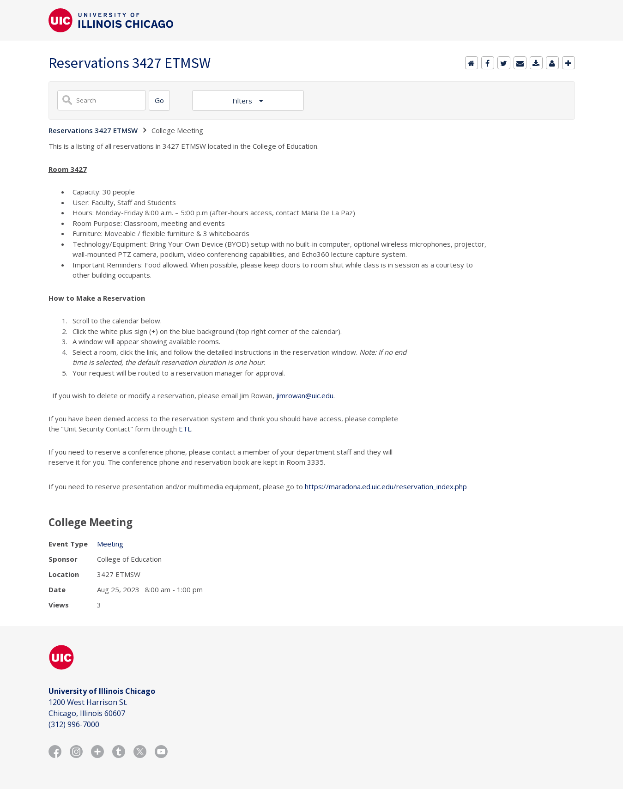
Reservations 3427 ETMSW (93, 130)
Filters (243, 100)
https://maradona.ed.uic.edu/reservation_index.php (386, 486)
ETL (185, 428)
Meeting (110, 543)
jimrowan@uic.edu (304, 395)
